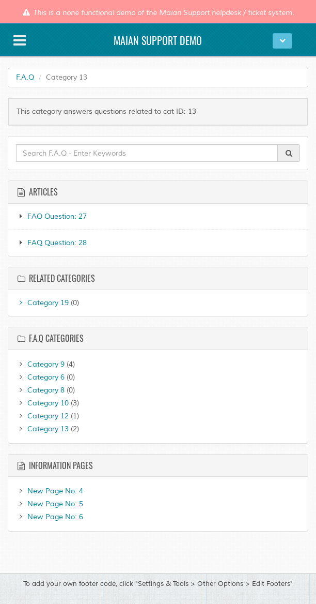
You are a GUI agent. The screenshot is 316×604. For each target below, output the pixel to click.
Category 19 (42, 302)
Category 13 (42, 429)
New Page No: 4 (49, 491)
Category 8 (40, 390)
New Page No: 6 (49, 516)
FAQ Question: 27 (57, 216)
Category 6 (40, 377)
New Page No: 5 (49, 504)
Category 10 (42, 403)
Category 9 (40, 364)
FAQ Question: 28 (57, 242)
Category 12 (42, 416)
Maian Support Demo (158, 40)
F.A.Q (25, 77)
